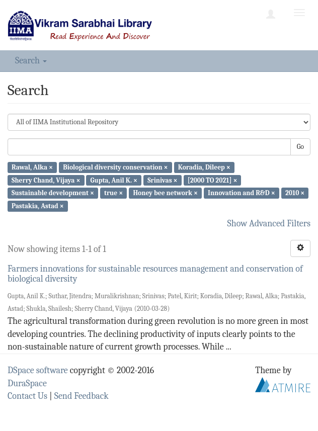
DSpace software (38, 370)
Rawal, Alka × (32, 167)
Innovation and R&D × (241, 193)
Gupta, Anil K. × (114, 180)
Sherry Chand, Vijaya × (46, 180)
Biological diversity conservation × (115, 167)
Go (300, 146)
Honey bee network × (165, 193)
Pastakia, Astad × (38, 206)
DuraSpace (27, 383)
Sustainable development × (53, 193)
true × (113, 193)
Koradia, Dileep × (204, 167)
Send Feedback (81, 396)
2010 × (294, 193)
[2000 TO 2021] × (212, 180)
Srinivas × (162, 180)
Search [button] (31, 60)
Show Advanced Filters (269, 223)
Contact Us (27, 396)
